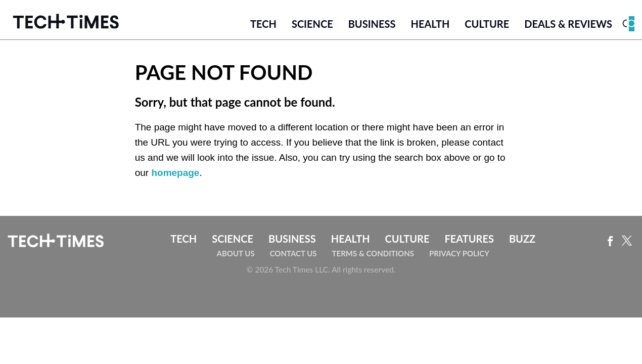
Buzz (522, 239)
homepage (175, 172)
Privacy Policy (459, 253)
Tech (263, 24)
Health (429, 24)
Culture (487, 24)
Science (312, 24)
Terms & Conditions (373, 253)
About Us (236, 253)
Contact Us (293, 253)
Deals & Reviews (568, 24)
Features (468, 239)
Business (372, 24)
